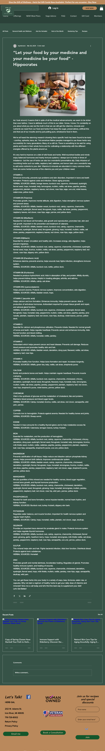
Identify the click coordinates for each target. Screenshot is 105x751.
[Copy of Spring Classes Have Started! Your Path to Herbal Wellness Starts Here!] (18, 627)
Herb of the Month (57, 31)
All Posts (5, 31)
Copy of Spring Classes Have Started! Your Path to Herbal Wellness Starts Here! (17, 640)
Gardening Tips (73, 31)
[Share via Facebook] (14, 596)
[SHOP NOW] (89, 8)
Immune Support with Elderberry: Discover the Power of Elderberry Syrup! (52, 640)
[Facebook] (28, 697)
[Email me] (16, 734)
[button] (101, 8)
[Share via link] (30, 596)
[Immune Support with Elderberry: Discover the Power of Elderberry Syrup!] (52, 627)
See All (100, 614)
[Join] (87, 737)
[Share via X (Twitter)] (19, 596)
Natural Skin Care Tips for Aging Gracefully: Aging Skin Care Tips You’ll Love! (87, 640)
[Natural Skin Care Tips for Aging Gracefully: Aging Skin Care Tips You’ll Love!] (87, 627)
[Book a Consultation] (53, 732)
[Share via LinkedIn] (25, 596)
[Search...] (20, 8)
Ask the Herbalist (41, 31)
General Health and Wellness (22, 31)
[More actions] (90, 46)
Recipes (84, 31)
